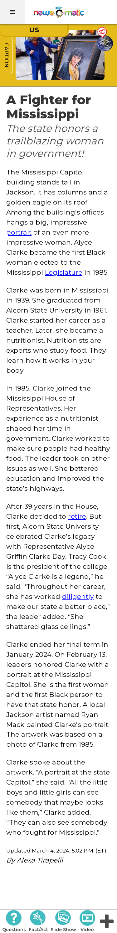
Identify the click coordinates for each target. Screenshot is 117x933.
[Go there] (104, 39)
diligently (78, 596)
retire (77, 516)
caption (6, 55)
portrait (19, 232)
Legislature (63, 272)
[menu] (12, 12)
